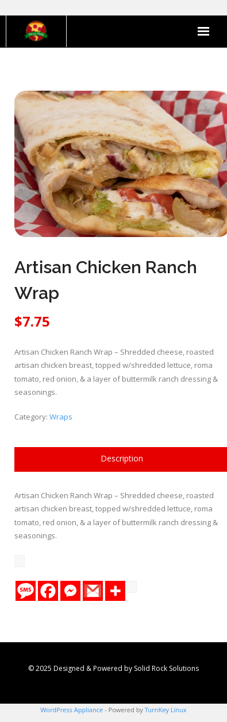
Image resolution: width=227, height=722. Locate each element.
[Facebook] (48, 591)
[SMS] (26, 591)
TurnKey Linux (166, 709)
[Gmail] (93, 591)
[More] (115, 591)
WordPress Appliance (71, 709)
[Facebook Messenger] (70, 591)
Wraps (60, 417)
